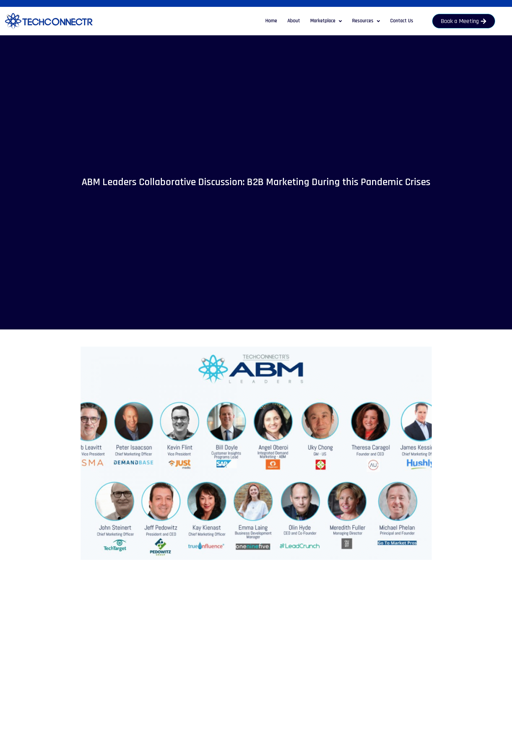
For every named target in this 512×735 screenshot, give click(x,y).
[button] (326, 21)
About (293, 20)
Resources (366, 20)
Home (271, 20)
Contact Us (401, 20)
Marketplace (326, 20)
